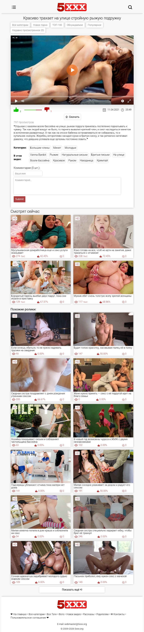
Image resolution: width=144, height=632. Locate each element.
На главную (20, 614)
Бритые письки (100, 154)
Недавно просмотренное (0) (28, 30)
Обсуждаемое (75, 25)
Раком (72, 160)
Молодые (70, 147)
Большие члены (40, 147)
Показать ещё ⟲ (72, 589)
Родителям (102, 614)
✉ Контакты (118, 614)
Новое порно (40, 25)
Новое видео (73, 614)
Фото (61, 614)
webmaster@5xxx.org (75, 624)
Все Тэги (52, 614)
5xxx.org (79, 628)
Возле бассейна (39, 160)
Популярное (94, 25)
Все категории (20, 25)
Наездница (86, 160)
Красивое (59, 160)
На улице (118, 154)
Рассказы (88, 614)
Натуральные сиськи (74, 154)
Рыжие (54, 154)
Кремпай (102, 160)
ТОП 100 (57, 25)
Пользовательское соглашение (28, 617)
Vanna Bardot (38, 154)
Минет (57, 147)
